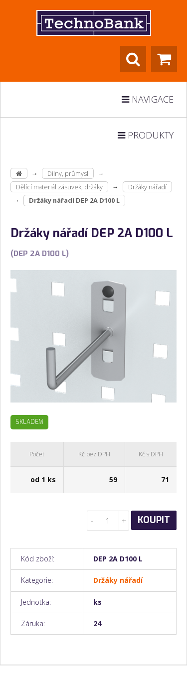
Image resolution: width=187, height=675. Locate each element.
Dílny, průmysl (67, 173)
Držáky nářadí (147, 186)
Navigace (148, 99)
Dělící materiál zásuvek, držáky (59, 186)
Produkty (146, 135)
